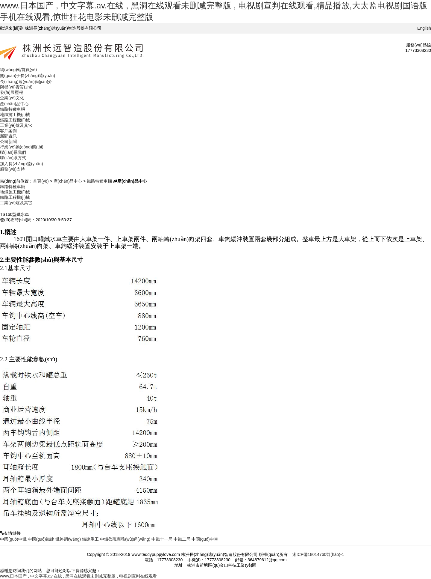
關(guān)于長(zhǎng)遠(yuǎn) (27, 75)
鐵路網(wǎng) (68, 539)
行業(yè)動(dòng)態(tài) (21, 147)
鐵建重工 (90, 539)
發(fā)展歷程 (11, 92)
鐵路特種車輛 (12, 109)
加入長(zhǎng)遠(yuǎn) (21, 163)
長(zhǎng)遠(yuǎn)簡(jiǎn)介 (26, 81)
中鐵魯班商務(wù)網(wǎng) (125, 539)
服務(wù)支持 (12, 169)
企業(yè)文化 (12, 97)
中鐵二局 (182, 539)
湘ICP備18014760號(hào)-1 (318, 554)
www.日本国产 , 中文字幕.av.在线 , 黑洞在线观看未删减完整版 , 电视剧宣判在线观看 (78, 576)
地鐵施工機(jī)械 (15, 114)
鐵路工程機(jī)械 (15, 120)
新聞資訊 (8, 136)
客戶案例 (8, 130)
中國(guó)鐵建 (41, 539)
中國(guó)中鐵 (13, 539)
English (424, 28)
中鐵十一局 (161, 539)
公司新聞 (8, 141)
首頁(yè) (40, 181)
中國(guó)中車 (205, 539)
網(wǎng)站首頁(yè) (18, 69)
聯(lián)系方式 (13, 157)
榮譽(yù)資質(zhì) (16, 87)
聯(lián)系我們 (13, 152)
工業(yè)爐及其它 (16, 125)
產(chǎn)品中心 (14, 103)
